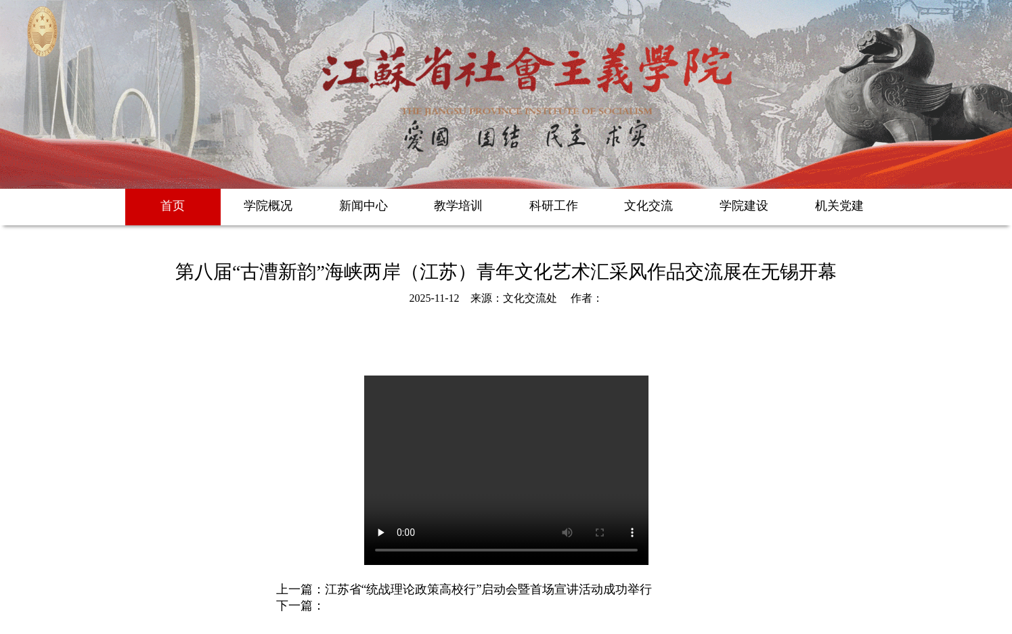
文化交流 (648, 205)
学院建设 (744, 205)
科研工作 (553, 205)
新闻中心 (363, 205)
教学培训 (458, 205)
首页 (172, 205)
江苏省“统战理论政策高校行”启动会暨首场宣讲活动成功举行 (489, 589)
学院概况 (268, 205)
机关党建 (839, 205)
